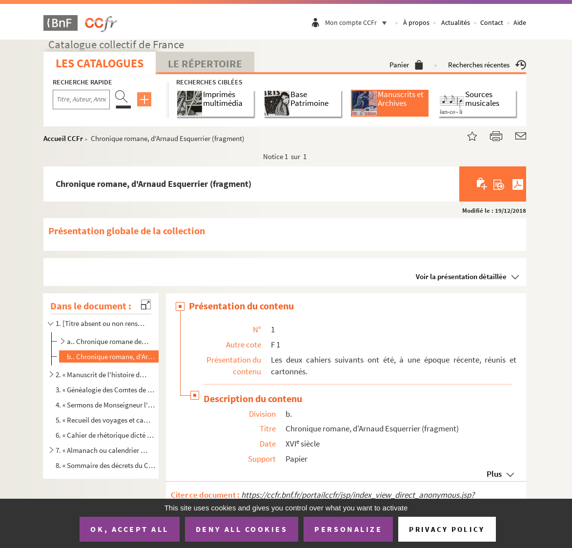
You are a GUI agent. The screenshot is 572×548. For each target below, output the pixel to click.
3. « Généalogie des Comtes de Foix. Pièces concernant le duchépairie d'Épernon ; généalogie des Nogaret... (105, 389)
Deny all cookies (241, 529)
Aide (519, 22)
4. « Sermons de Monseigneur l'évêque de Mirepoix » (105, 404)
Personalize (348, 529)
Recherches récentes (487, 64)
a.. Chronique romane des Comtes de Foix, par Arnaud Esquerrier (108, 341)
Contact (491, 22)
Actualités (455, 22)
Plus (494, 473)
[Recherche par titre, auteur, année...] (81, 99)
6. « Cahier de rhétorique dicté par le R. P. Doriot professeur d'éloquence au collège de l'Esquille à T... (105, 435)
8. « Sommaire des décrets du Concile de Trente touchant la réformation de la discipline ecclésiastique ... (105, 465)
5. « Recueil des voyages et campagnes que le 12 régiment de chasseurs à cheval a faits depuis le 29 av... (105, 420)
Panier (406, 64)
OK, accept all (129, 529)
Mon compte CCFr (358, 22)
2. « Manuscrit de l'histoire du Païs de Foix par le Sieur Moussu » (101, 374)
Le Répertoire (205, 63)
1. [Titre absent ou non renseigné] (101, 323)
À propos (416, 22)
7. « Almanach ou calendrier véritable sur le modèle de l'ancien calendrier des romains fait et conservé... (101, 450)
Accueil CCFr (63, 138)
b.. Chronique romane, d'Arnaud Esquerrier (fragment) (112, 356)
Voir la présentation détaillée (461, 276)
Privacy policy (447, 529)
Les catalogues (99, 63)
